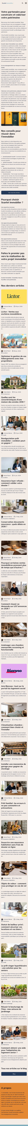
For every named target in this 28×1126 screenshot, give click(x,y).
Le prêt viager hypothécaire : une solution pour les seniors (14, 968)
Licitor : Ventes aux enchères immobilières (11, 313)
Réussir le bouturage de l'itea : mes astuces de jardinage (12, 1009)
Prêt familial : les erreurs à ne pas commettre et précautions (13, 805)
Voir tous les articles (14, 192)
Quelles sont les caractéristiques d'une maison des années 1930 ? (13, 399)
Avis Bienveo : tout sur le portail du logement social (13, 687)
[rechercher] (22, 3)
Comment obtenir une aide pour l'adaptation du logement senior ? (13, 1050)
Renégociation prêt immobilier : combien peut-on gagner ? (13, 440)
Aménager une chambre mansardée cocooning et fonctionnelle (12, 647)
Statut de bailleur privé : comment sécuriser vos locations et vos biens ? (12, 926)
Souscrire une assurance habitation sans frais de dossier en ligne (12, 844)
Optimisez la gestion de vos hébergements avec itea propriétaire (13, 358)
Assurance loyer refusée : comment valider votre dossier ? (12, 483)
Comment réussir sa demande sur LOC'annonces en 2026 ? (14, 606)
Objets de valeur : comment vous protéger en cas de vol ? (13, 885)
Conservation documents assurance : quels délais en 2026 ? (13, 524)
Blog (14, 1074)
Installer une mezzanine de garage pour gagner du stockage (13, 766)
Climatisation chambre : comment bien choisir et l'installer (12, 727)
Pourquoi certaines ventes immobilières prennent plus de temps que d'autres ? (13, 565)
